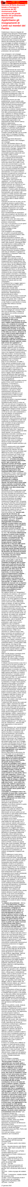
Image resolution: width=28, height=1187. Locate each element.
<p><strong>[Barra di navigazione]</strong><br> (14, 2)
